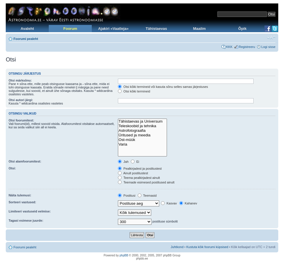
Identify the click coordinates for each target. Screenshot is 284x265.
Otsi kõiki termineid (134, 91)
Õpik (242, 28)
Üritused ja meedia (142, 135)
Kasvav (169, 203)
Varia (142, 144)
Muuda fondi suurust (271, 37)
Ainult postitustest (133, 173)
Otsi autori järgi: (21, 100)
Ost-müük (142, 140)
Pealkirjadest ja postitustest (140, 168)
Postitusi (126, 195)
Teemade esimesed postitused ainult (146, 182)
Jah (123, 161)
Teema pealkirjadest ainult (139, 177)
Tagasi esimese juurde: (26, 220)
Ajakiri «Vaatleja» (113, 28)
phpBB (124, 255)
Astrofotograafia (142, 130)
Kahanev (188, 203)
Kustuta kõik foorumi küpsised (207, 247)
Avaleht (27, 28)
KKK (229, 47)
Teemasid (147, 195)
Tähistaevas (156, 28)
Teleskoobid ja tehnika (142, 126)
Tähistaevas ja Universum (142, 121)
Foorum (70, 28)
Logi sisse (268, 47)
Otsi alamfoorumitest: (25, 161)
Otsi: (12, 168)
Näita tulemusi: (20, 195)
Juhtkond (177, 247)
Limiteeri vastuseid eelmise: (30, 211)
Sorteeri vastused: (22, 202)
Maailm (199, 28)
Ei (135, 161)
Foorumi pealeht (25, 38)
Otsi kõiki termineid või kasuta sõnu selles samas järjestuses (163, 86)
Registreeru (247, 47)
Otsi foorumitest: (21, 120)
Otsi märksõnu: (20, 80)
